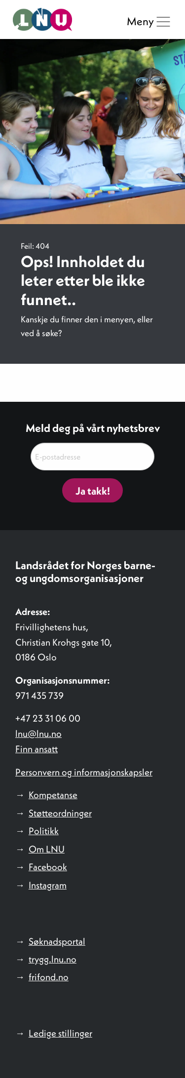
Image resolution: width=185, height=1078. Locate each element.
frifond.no (49, 977)
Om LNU (47, 849)
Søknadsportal (57, 941)
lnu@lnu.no (38, 733)
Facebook (48, 867)
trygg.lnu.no (52, 959)
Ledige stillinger (60, 1033)
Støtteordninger (60, 813)
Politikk (44, 831)
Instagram (48, 885)
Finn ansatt (36, 749)
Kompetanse (53, 795)
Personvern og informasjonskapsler (83, 772)
